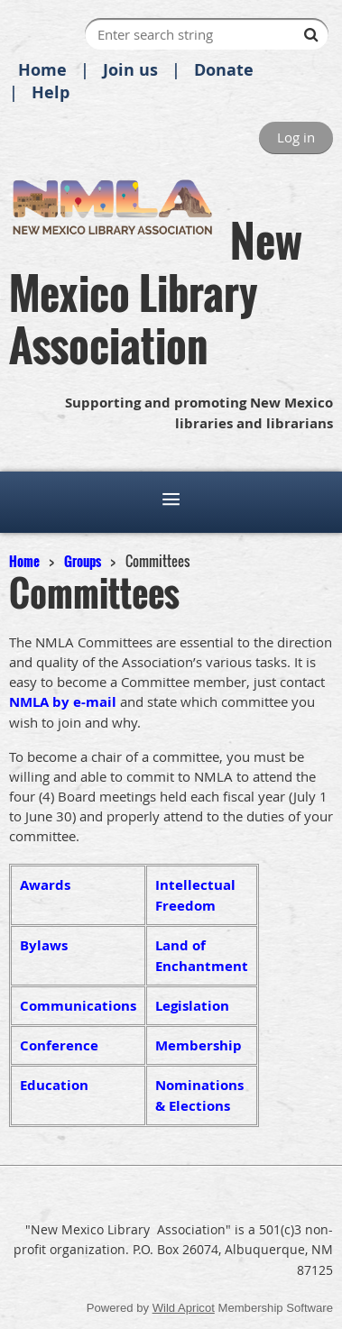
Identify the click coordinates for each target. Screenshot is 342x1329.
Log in (296, 137)
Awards (45, 884)
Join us (130, 70)
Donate (224, 70)
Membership (198, 1045)
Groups (82, 561)
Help (50, 92)
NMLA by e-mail (62, 701)
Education (54, 1085)
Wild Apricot (184, 1308)
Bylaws (44, 945)
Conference (59, 1045)
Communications (78, 1005)
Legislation (192, 1005)
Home (42, 70)
